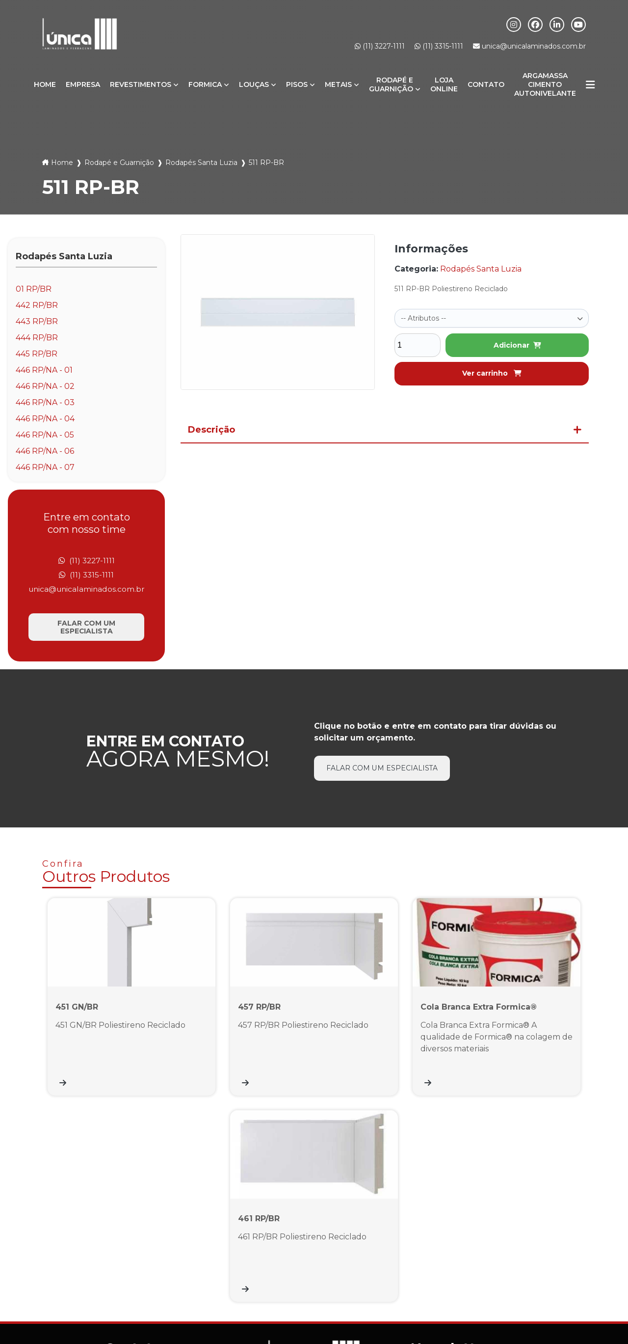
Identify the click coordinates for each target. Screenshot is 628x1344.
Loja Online (444, 84)
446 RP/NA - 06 (45, 451)
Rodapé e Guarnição (391, 84)
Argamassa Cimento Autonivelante (545, 84)
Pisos (297, 84)
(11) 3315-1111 (439, 46)
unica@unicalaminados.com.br (529, 46)
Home (45, 84)
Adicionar (517, 344)
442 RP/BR (37, 305)
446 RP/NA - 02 (45, 386)
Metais (338, 84)
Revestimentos (140, 84)
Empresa (83, 84)
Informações (285, 1298)
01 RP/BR (34, 289)
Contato (486, 84)
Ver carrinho (492, 372)
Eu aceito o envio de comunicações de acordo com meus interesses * (495, 1245)
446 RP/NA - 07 (45, 467)
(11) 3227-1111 (380, 46)
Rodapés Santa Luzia (201, 162)
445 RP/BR (36, 353)
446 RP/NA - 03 (45, 402)
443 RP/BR (37, 321)
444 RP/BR (37, 337)
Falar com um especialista (86, 628)
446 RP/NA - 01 (44, 370)
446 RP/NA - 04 (45, 418)
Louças (254, 84)
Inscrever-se (552, 1218)
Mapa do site (343, 1298)
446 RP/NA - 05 (45, 434)
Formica (205, 84)
